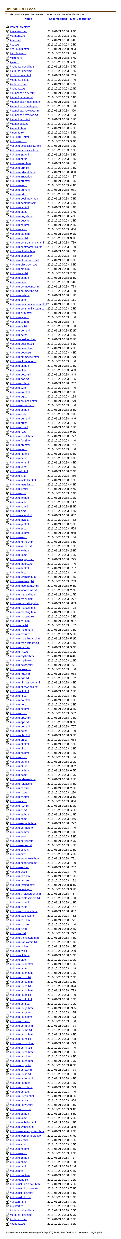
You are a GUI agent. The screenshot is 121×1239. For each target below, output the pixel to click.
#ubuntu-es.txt (18, 414)
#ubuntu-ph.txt (18, 739)
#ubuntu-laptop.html (22, 559)
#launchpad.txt (19, 123)
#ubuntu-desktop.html (23, 339)
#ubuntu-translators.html (24, 937)
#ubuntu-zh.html (20, 1157)
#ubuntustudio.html (21, 1192)
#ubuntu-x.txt (18, 1144)
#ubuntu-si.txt (18, 854)
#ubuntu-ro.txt (18, 792)
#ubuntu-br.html (19, 207)
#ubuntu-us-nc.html (21, 1034)
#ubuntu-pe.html (20, 726)
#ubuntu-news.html (21, 664)
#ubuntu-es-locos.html (23, 401)
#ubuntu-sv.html (19, 867)
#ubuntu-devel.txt (20, 352)
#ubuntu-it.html (19, 506)
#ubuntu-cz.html (19, 321)
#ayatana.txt (17, 35)
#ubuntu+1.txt (18, 141)
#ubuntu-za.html (20, 1148)
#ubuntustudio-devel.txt (24, 1188)
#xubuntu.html (18, 1219)
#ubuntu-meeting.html (23, 612)
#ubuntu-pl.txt (18, 748)
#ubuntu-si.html (19, 849)
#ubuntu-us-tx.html (21, 1087)
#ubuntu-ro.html (19, 788)
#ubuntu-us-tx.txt (20, 1091)
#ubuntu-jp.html (19, 524)
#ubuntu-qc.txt (18, 774)
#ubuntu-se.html (20, 832)
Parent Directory (20, 27)
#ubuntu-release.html (22, 779)
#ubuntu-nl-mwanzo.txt (24, 686)
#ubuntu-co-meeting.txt (24, 291)
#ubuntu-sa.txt (18, 818)
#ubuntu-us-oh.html (21, 1052)
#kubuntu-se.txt (19, 79)
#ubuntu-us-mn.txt (21, 1030)
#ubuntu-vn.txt (18, 1118)
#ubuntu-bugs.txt (20, 220)
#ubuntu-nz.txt (18, 713)
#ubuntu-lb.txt (18, 572)
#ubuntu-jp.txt (18, 528)
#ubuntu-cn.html (20, 277)
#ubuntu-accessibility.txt (24, 150)
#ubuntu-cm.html (20, 269)
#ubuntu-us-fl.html (21, 999)
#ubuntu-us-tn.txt (20, 1082)
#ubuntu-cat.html (20, 233)
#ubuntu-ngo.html (20, 673)
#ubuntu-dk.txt (18, 370)
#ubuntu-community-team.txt (27, 308)
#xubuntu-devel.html (22, 1210)
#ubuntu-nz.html (20, 708)
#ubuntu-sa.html (20, 814)
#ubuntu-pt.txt (18, 766)
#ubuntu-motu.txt (20, 634)
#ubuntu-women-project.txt (26, 1135)
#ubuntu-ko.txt (18, 555)
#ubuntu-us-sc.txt (20, 1074)
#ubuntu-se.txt (18, 836)
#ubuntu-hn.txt (18, 449)
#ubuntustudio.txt (20, 1197)
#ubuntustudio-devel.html (25, 1184)
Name (28, 18)
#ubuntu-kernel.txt (21, 546)
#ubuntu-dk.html (20, 365)
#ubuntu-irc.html (20, 497)
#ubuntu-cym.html (21, 313)
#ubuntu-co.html (20, 295)
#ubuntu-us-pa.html (21, 1060)
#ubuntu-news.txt (20, 669)
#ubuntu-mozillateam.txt (24, 642)
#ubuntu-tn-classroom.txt (25, 898)
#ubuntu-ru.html (19, 805)
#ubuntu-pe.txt (18, 730)
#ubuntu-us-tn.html (21, 1078)
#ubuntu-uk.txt (18, 959)
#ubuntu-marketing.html (24, 603)
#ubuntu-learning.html (23, 577)
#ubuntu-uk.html (20, 955)
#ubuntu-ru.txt (18, 810)
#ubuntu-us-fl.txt (20, 1003)
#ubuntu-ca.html (20, 225)
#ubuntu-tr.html (19, 928)
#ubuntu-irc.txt (18, 502)
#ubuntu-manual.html (22, 594)
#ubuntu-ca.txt (18, 229)
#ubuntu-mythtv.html (22, 656)
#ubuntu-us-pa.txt (20, 1065)
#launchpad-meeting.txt (24, 106)
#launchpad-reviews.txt (24, 115)
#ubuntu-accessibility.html (25, 145)
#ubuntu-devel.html (21, 348)
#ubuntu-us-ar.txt (20, 968)
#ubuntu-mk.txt (19, 625)
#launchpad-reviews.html (25, 110)
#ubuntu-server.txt (21, 845)
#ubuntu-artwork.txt (21, 176)
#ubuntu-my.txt (19, 651)
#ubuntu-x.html (19, 1140)
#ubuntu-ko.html (20, 550)
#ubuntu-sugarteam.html (24, 858)
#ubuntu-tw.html (19, 946)
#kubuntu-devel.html (22, 66)
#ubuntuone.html (20, 1175)
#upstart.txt (16, 1206)
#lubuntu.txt (17, 132)
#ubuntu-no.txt (18, 704)
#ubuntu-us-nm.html (22, 1043)
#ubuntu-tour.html (20, 920)
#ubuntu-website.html (23, 1122)
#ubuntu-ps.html (20, 752)
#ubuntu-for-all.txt (20, 440)
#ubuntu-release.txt (21, 783)
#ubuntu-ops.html (20, 717)
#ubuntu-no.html (20, 700)
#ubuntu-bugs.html (21, 216)
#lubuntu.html (18, 128)
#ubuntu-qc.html (20, 770)
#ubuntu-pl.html (19, 744)
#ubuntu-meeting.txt (22, 616)
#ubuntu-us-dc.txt (20, 994)
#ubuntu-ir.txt (18, 493)
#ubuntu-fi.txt (18, 431)
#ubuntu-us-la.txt (20, 1021)
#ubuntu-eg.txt (18, 396)
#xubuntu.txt (17, 1223)
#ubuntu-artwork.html (22, 172)
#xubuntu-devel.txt (21, 1214)
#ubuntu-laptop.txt (21, 563)
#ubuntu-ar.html (19, 154)
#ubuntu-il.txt (18, 475)
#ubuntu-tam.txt (19, 880)
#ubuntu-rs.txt (18, 801)
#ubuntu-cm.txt (19, 273)
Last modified (58, 18)
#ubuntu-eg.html (20, 392)
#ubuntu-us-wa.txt (21, 1100)
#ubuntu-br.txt (18, 211)
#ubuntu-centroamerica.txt (26, 247)
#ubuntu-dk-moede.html (24, 357)
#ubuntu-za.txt (18, 1153)
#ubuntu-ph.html (20, 735)
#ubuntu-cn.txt (18, 282)
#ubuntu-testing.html (22, 884)
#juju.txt (14, 62)
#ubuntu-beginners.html (24, 198)
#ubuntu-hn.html (20, 445)
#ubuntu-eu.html (20, 418)
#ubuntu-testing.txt (21, 889)
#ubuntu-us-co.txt (20, 986)
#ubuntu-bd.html (20, 189)
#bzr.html (15, 40)
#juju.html (16, 57)
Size (72, 18)
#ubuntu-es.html (20, 409)
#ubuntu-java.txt (19, 519)
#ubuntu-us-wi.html (21, 1104)
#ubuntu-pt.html (19, 761)
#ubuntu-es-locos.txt (22, 405)
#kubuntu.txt (17, 88)
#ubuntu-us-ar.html (21, 964)
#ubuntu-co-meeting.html (25, 286)
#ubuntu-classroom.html (24, 260)
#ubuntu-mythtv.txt (21, 660)
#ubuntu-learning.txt (22, 581)
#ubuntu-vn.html (20, 1113)
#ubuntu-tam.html (20, 876)
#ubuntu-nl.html (19, 691)
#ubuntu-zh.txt (18, 1162)
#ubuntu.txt (16, 1170)
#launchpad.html (20, 119)
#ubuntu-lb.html (19, 568)
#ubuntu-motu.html (21, 629)
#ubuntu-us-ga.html (21, 1008)
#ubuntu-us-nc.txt (20, 1038)
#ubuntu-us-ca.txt (20, 977)
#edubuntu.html (19, 49)
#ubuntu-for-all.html (21, 436)
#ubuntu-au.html (20, 181)
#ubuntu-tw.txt (18, 950)
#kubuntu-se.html (20, 75)
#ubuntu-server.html (22, 840)
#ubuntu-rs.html (19, 796)
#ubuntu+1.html (19, 137)
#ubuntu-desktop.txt (22, 343)
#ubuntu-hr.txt (18, 458)
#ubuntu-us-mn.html (22, 1025)
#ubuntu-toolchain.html (24, 911)
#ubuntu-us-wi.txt (20, 1109)
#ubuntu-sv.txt (18, 871)
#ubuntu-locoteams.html (24, 585)
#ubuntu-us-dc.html (21, 990)
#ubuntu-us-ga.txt (20, 1012)
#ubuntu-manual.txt (21, 599)
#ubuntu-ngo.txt (19, 678)
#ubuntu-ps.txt (18, 757)
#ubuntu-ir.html (19, 489)
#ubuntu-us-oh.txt (20, 1056)
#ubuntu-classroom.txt (23, 264)
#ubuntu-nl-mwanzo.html (25, 682)
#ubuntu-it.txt (18, 511)
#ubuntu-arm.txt (19, 167)
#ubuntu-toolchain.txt (22, 915)
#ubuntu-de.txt (18, 335)
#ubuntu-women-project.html (27, 1131)
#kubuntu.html (18, 84)
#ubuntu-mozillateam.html (25, 638)
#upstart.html (18, 1201)
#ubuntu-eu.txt (18, 423)
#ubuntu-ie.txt (18, 467)
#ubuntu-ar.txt (18, 159)
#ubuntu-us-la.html (21, 1016)
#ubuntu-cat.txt (19, 238)
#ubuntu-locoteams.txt (23, 590)
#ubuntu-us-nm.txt (21, 1047)
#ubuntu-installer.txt (22, 484)
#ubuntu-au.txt (18, 185)
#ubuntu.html (18, 1166)
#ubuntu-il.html (19, 471)
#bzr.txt (14, 44)
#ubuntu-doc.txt (19, 379)
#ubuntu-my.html (20, 647)
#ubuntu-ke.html (20, 533)
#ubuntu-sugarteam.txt (23, 862)
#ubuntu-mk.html (20, 621)
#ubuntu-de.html (20, 330)
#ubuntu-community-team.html (28, 304)
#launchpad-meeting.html (25, 101)
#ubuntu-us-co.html (21, 981)
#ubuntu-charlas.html (22, 251)
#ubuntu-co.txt (18, 299)
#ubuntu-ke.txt (18, 537)
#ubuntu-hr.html (19, 453)
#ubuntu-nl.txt (18, 695)
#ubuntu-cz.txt (18, 326)
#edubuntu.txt (18, 53)
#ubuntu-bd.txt (18, 194)
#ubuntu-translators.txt (23, 942)
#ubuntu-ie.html (19, 462)
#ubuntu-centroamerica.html (27, 242)
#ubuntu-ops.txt (19, 722)
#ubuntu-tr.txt (18, 933)
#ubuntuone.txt (19, 1179)
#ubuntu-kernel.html (22, 541)
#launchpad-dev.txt (21, 97)
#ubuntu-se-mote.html (23, 823)
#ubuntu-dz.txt (18, 387)
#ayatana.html (18, 31)
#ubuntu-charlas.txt (21, 255)
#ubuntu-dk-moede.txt (23, 361)
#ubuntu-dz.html (20, 383)
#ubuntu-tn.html (19, 902)
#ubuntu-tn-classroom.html (26, 893)
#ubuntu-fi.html (19, 427)
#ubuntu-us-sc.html (21, 1069)
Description (84, 18)
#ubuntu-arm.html (20, 163)
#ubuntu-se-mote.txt (22, 827)
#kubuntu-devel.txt (21, 71)
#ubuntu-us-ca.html (21, 972)
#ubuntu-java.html (21, 515)
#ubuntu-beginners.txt (23, 203)
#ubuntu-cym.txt (19, 317)
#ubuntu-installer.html (23, 480)
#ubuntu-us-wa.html (22, 1096)
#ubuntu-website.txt (22, 1126)
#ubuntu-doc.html (20, 374)
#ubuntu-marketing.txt (23, 607)
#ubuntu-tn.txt (18, 906)
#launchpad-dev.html (22, 93)
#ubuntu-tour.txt (19, 924)
